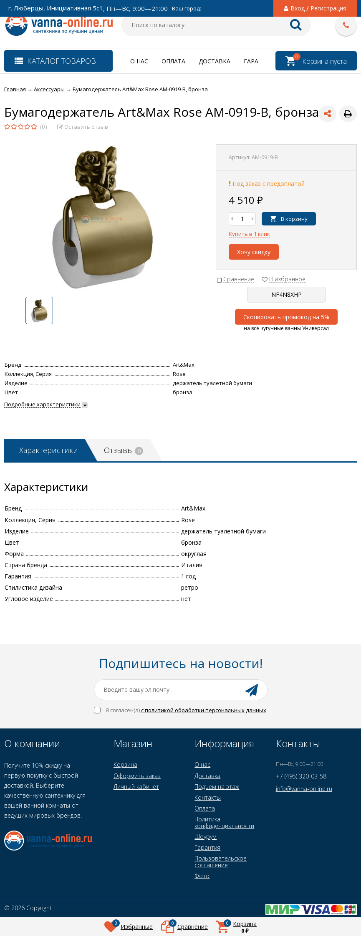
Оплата (173, 61)
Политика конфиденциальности (224, 822)
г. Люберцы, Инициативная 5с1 (55, 8)
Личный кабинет (136, 787)
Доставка (214, 61)
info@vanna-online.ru (304, 789)
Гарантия (207, 847)
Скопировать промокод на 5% (286, 317)
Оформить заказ (137, 776)
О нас (139, 61)
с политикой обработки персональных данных (203, 710)
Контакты (207, 797)
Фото (202, 876)
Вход (297, 8)
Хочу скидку (253, 252)
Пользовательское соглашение (220, 861)
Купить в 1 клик (249, 234)
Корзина (125, 764)
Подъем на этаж (216, 787)
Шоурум (205, 837)
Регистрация (328, 8)
